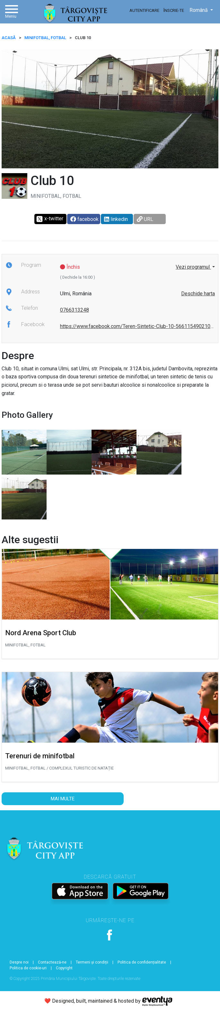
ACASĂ (9, 37)
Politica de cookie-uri (28, 968)
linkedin (116, 219)
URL (145, 219)
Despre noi (19, 962)
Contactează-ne (52, 962)
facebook (84, 219)
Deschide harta (198, 294)
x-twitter (49, 219)
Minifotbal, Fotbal (45, 37)
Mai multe (63, 799)
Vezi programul (193, 267)
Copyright (64, 968)
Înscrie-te (173, 10)
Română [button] (199, 10)
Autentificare (144, 10)
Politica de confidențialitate (142, 962)
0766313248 (74, 310)
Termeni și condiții (92, 962)
